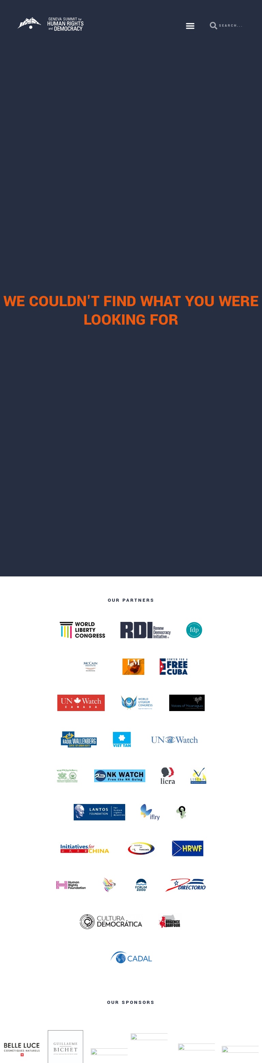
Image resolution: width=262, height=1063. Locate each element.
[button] (191, 26)
